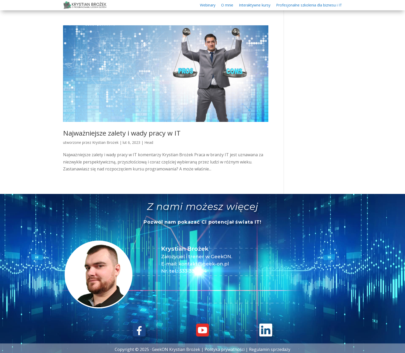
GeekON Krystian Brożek (176, 349)
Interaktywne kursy (254, 5)
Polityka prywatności (225, 349)
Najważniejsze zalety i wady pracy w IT (122, 133)
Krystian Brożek (105, 142)
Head (148, 142)
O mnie (227, 5)
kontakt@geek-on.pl (203, 264)
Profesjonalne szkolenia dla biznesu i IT (309, 5)
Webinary (207, 5)
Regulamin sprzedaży (269, 349)
